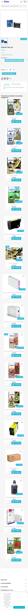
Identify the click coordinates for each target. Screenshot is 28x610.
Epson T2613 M (14, 146)
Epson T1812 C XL (14, 117)
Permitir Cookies (19, 607)
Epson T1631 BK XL (14, 175)
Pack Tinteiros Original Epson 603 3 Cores (14, 351)
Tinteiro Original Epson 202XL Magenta (14, 409)
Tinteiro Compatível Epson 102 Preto (14, 497)
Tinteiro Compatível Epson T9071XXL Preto (14, 322)
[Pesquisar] (14, 6)
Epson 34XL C (14, 205)
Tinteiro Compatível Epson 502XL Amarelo (14, 234)
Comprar (16, 121)
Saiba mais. (8, 606)
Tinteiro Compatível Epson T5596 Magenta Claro (14, 292)
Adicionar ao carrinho (14, 60)
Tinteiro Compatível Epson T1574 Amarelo (14, 439)
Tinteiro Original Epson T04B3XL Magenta (14, 526)
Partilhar (7, 69)
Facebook (2, 572)
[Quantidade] (2, 60)
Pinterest (14, 69)
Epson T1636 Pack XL (14, 263)
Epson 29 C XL (14, 556)
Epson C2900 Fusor (14, 468)
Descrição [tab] (6, 84)
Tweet (10, 69)
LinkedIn (6, 572)
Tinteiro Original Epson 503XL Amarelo (14, 380)
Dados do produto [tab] (16, 84)
